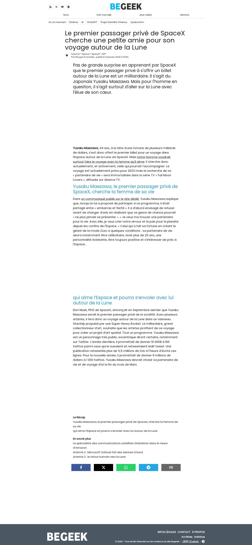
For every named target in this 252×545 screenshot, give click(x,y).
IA (82, 22)
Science (75, 54)
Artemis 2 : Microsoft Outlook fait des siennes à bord (108, 452)
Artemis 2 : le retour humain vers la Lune (99, 457)
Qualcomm (137, 22)
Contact (184, 532)
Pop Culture (104, 15)
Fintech (184, 15)
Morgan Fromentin (84, 57)
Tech (66, 15)
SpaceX (96, 54)
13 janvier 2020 (112, 57)
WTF (104, 54)
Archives (186, 537)
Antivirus (199, 537)
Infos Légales (167, 532)
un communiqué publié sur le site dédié (110, 199)
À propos (198, 532)
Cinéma (73, 22)
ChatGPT (92, 22)
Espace (86, 54)
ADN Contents (191, 541)
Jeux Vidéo (145, 15)
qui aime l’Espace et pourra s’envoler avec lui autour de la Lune (115, 431)
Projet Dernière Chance (114, 22)
